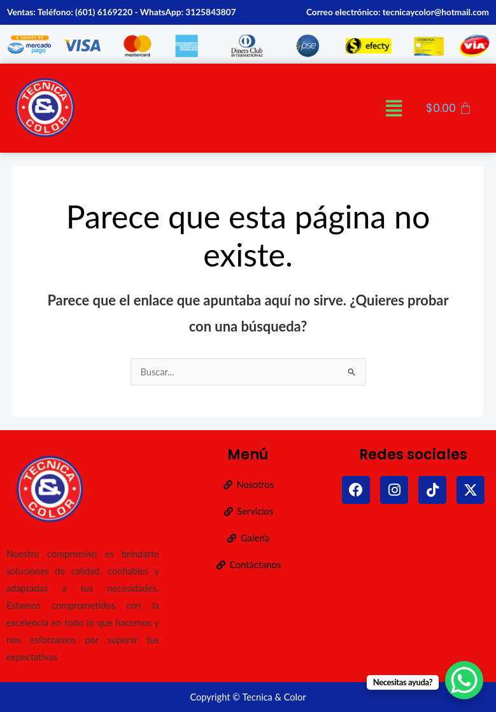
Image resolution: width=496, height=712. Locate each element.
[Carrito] (449, 108)
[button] (393, 107)
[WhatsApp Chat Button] (464, 680)
